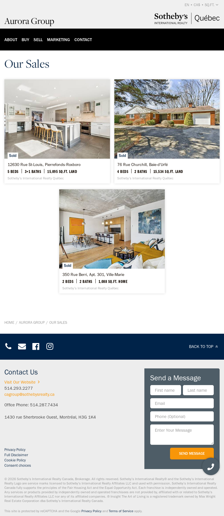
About (10, 39)
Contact (83, 39)
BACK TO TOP (204, 346)
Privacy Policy (14, 449)
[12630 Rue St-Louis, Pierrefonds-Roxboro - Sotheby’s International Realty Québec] (57, 131)
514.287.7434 (44, 404)
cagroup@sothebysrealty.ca (29, 394)
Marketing (58, 39)
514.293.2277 (18, 388)
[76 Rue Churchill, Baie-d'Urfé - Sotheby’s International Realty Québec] (167, 131)
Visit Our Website (23, 382)
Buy (25, 39)
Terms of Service (121, 511)
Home (9, 322)
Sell (38, 39)
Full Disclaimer (16, 455)
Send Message (192, 453)
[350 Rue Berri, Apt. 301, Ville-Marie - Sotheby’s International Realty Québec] (112, 241)
